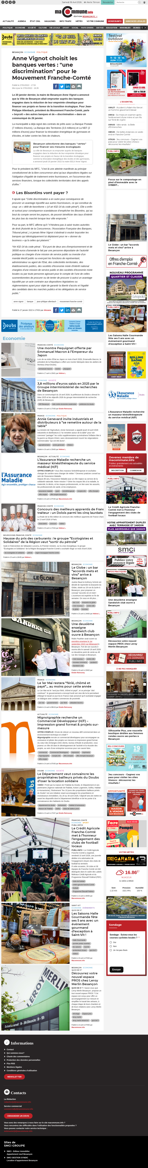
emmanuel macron (45, 369)
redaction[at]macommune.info (17, 1102)
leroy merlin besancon (81, 1020)
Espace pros (86, 1014)
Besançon (17, 52)
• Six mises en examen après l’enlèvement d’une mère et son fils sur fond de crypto (125, 117)
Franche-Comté (45, 345)
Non (115, 946)
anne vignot (18, 301)
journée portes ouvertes (81, 943)
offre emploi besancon (58, 494)
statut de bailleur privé (71, 809)
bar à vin (76, 602)
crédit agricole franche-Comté (83, 885)
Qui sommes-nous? (15, 1053)
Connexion (135, 470)
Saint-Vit (76, 905)
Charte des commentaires (18, 1056)
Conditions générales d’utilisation (22, 1070)
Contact (10, 1049)
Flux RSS (11, 1063)
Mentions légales (14, 1067)
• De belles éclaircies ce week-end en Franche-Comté (125, 133)
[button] (139, 2)
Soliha (58, 809)
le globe (76, 609)
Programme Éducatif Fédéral (83, 891)
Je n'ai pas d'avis (120, 950)
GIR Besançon (44, 404)
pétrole (29, 553)
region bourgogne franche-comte (47, 553)
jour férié (64, 703)
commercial (43, 752)
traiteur (61, 524)
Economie (29, 52)
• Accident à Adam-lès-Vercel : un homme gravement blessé (125, 108)
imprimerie (86, 752)
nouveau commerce (80, 662)
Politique (42, 52)
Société (52, 380)
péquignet (67, 369)
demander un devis (18, 1116)
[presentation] (108, 684)
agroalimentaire (44, 445)
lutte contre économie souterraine (64, 404)
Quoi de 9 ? (77, 910)
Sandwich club (78, 666)
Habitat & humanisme (77, 805)
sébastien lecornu (76, 703)
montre (57, 369)
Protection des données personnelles (23, 1060)
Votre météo (126, 852)
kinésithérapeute (68, 491)
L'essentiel (126, 102)
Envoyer (116, 969)
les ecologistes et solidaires (14, 553)
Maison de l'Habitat (45, 809)
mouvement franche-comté (71, 301)
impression (75, 752)
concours (53, 524)
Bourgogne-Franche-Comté (17, 535)
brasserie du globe (89, 602)
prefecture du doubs (86, 404)
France (40, 416)
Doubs (40, 771)
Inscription (117, 470)
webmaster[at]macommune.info (18, 1131)
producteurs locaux (80, 950)
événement (62, 805)
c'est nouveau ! (78, 606)
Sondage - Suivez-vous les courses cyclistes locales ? (124, 936)
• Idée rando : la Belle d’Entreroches (121, 125)
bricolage (76, 1014)
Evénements (89, 908)
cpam (57, 491)
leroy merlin (77, 1017)
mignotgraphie (44, 756)
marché (86, 947)
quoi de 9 (93, 950)
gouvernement (52, 703)
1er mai (41, 703)
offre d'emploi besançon (84, 756)
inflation (70, 445)
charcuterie (43, 524)
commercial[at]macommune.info (18, 1109)
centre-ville (91, 606)
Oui (114, 942)
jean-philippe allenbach (46, 301)
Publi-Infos (77, 825)
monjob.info (81, 491)
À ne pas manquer (126, 669)
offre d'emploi (93, 491)
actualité (54, 457)
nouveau (85, 609)
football (75, 888)
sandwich (93, 662)
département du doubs (47, 805)
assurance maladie (45, 491)
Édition (78, 16)
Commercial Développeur (59, 752)
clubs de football (79, 881)
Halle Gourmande (79, 940)
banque (30, 301)
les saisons (77, 947)
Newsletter (14, 1077)
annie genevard (58, 445)
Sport (86, 823)
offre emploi (43, 494)
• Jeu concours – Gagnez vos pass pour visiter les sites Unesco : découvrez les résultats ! (125, 141)
